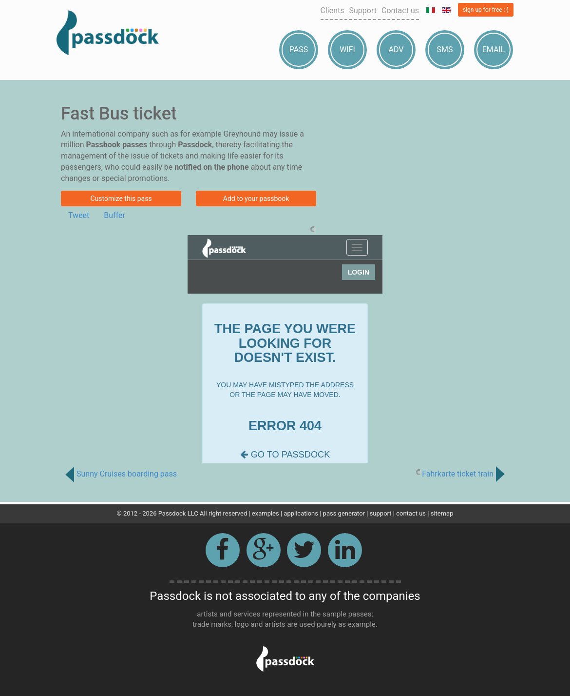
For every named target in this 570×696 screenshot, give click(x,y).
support (381, 513)
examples (265, 513)
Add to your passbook (256, 198)
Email (493, 49)
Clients (332, 10)
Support (363, 10)
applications (301, 513)
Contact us (400, 10)
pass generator (344, 513)
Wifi (347, 49)
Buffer (114, 215)
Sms (445, 49)
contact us (411, 513)
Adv (396, 49)
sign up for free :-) (486, 9)
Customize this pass (121, 198)
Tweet (78, 215)
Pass (298, 49)
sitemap (442, 513)
